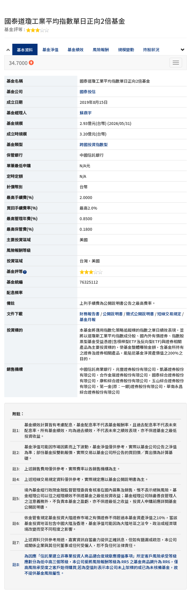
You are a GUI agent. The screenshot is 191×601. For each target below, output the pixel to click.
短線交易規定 (169, 314)
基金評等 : (26, 29)
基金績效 (76, 49)
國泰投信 (88, 91)
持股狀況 (151, 49)
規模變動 (126, 49)
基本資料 (25, 50)
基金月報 (88, 319)
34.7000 (21, 62)
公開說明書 (113, 314)
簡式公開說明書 (140, 314)
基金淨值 (50, 49)
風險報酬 (101, 49)
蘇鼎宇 (86, 113)
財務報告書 (90, 314)
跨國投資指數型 (94, 144)
